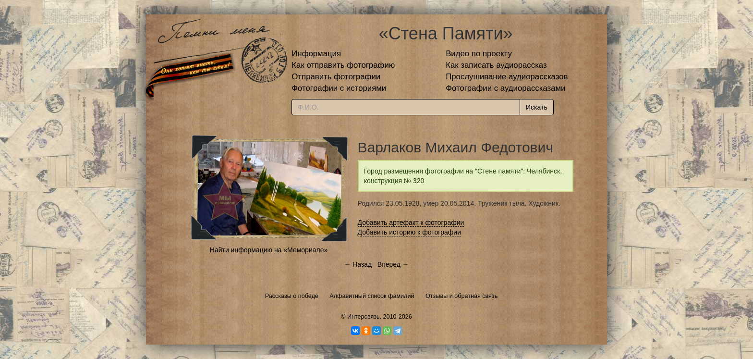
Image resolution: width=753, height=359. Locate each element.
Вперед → (393, 264)
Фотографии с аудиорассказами (505, 88)
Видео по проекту (479, 53)
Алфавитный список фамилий (371, 296)
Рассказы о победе (291, 296)
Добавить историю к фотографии (410, 232)
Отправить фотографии (335, 76)
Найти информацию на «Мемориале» (269, 250)
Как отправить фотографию (343, 65)
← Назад (358, 264)
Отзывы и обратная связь (461, 296)
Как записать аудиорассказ (496, 65)
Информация (316, 53)
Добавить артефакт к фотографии (411, 222)
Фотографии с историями (338, 88)
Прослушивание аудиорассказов (507, 76)
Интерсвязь (363, 316)
